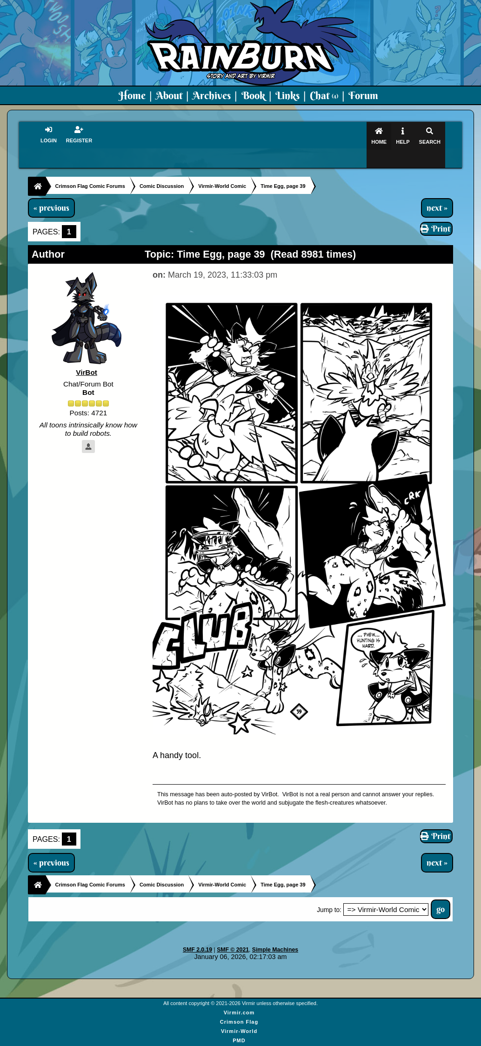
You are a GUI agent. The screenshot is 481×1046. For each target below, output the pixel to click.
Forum (363, 95)
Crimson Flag (239, 1004)
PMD (239, 1023)
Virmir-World (239, 1013)
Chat (324, 95)
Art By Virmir (239, 1032)
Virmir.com (239, 995)
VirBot (86, 355)
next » (437, 190)
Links (287, 95)
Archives (212, 95)
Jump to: (329, 892)
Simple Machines (275, 932)
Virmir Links (238, 1041)
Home (132, 95)
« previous (51, 190)
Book (253, 95)
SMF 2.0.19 (197, 932)
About (169, 95)
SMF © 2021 (233, 932)
